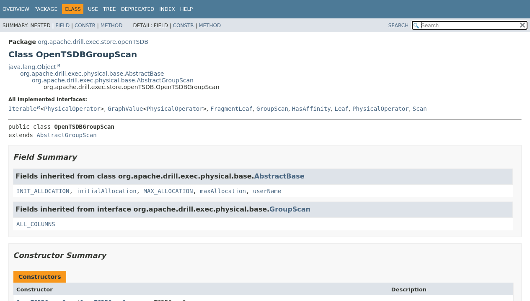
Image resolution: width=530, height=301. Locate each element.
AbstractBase (279, 176)
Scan (420, 108)
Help (186, 9)
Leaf (341, 108)
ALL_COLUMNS (35, 224)
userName (267, 191)
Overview (16, 9)
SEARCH (398, 25)
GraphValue (125, 108)
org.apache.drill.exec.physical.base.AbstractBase (92, 73)
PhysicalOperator (72, 108)
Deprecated (138, 9)
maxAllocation (223, 191)
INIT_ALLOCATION (42, 191)
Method (112, 25)
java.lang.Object (32, 67)
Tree (109, 9)
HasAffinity (311, 108)
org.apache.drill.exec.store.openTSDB (93, 41)
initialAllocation (106, 191)
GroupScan (272, 108)
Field (62, 25)
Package (45, 9)
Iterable (22, 108)
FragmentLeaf (231, 108)
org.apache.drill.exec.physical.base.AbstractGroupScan (113, 80)
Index (167, 9)
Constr (85, 25)
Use (93, 9)
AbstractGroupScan (66, 135)
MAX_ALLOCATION (168, 191)
